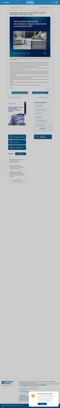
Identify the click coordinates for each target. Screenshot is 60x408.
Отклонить (52, 403)
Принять (42, 403)
